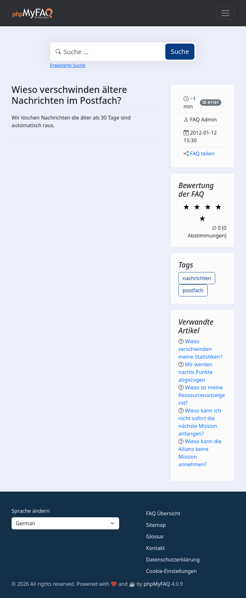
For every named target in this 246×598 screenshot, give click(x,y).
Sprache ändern (31, 510)
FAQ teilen (202, 153)
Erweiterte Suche (68, 65)
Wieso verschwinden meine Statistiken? (200, 349)
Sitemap (156, 524)
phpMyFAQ (157, 583)
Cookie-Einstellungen (171, 571)
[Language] (65, 523)
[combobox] (123, 51)
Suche (180, 51)
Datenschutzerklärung (173, 559)
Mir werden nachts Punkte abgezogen (195, 372)
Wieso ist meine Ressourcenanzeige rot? (201, 395)
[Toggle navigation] (225, 13)
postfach (193, 290)
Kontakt (155, 548)
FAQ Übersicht (163, 513)
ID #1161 (210, 102)
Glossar (155, 536)
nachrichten (197, 278)
